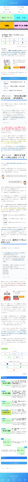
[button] (14, 43)
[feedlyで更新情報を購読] (20, 367)
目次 (13, 78)
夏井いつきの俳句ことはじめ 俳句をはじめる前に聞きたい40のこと (20, 62)
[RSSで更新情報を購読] (14, 370)
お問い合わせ (14, 478)
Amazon (16, 67)
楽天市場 (22, 67)
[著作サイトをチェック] (7, 364)
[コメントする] (22, 43)
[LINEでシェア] (5, 43)
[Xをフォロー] (20, 364)
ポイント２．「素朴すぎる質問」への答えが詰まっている (14, 87)
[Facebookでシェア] (14, 39)
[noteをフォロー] (7, 367)
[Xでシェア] (5, 39)
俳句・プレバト (4, 348)
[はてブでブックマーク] (22, 39)
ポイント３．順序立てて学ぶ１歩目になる (13, 90)
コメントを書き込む (14, 462)
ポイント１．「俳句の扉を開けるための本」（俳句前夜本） (14, 83)
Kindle (15, 296)
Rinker (17, 294)
